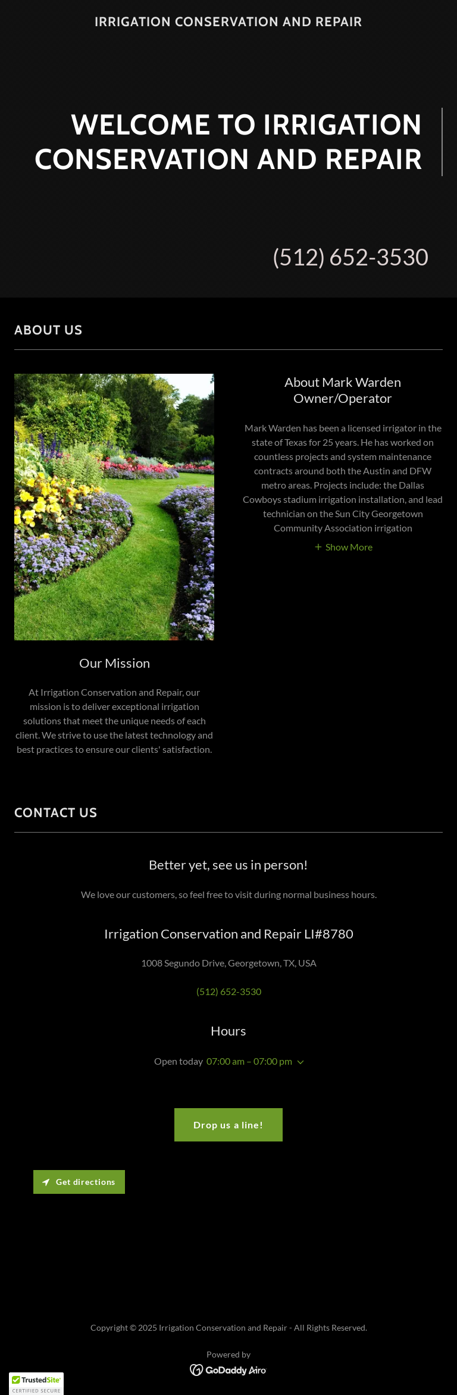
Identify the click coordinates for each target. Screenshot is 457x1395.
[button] (343, 546)
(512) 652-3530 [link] (350, 256)
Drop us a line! (228, 1124)
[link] (228, 22)
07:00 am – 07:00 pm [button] (249, 1060)
